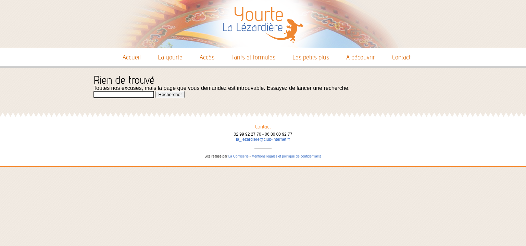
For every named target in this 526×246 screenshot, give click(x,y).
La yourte (170, 57)
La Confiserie (238, 156)
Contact (401, 57)
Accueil (132, 57)
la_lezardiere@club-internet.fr (263, 139)
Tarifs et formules (253, 57)
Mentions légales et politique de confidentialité (287, 156)
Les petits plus (310, 57)
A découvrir (360, 57)
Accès (207, 57)
